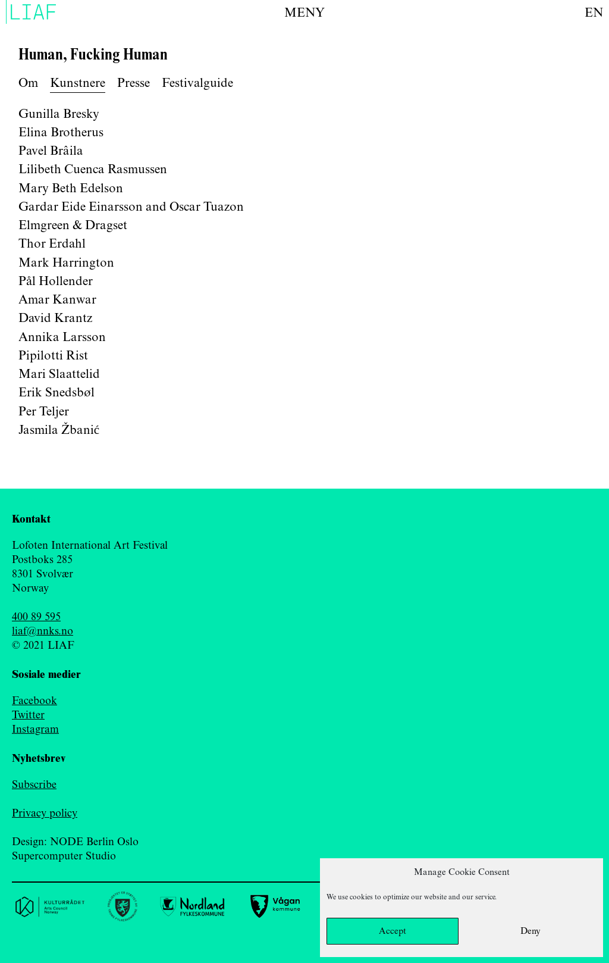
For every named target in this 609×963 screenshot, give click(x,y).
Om (28, 83)
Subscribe (34, 785)
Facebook (34, 701)
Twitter (28, 715)
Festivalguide (197, 83)
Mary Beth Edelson (70, 188)
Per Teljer (43, 412)
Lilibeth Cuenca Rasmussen (92, 169)
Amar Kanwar (57, 300)
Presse (133, 83)
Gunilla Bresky (58, 114)
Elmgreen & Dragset (72, 225)
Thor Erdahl (52, 244)
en (594, 13)
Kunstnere (77, 83)
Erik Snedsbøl (56, 392)
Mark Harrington (66, 263)
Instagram (35, 730)
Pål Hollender (55, 281)
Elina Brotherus (60, 132)
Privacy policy (44, 813)
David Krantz (55, 318)
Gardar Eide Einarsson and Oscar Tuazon (131, 207)
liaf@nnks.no (42, 631)
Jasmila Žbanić (58, 430)
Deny (530, 931)
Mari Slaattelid (59, 374)
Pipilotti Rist (53, 356)
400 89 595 (36, 617)
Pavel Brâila (50, 151)
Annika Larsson (62, 337)
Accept (392, 931)
